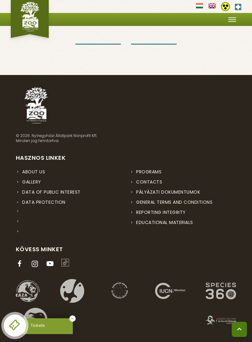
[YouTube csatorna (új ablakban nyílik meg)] (51, 264)
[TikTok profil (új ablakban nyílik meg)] (66, 262)
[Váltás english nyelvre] (212, 8)
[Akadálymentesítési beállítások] (225, 6)
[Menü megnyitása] (232, 19)
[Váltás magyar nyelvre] (199, 8)
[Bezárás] (72, 318)
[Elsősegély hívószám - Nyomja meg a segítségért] (238, 5)
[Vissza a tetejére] (239, 329)
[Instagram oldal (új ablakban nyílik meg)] (36, 264)
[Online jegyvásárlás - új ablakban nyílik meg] (15, 325)
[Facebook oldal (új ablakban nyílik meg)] (21, 264)
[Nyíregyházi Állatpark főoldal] (30, 19)
